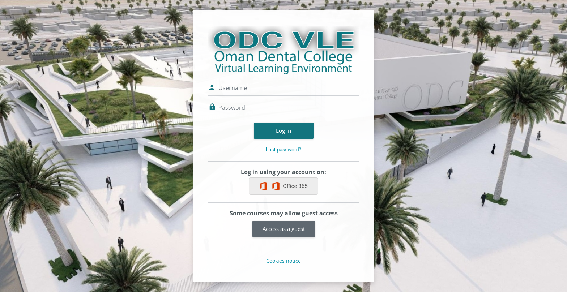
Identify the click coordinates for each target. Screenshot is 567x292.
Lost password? (283, 150)
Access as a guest (284, 228)
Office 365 (289, 186)
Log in (283, 130)
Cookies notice (283, 260)
